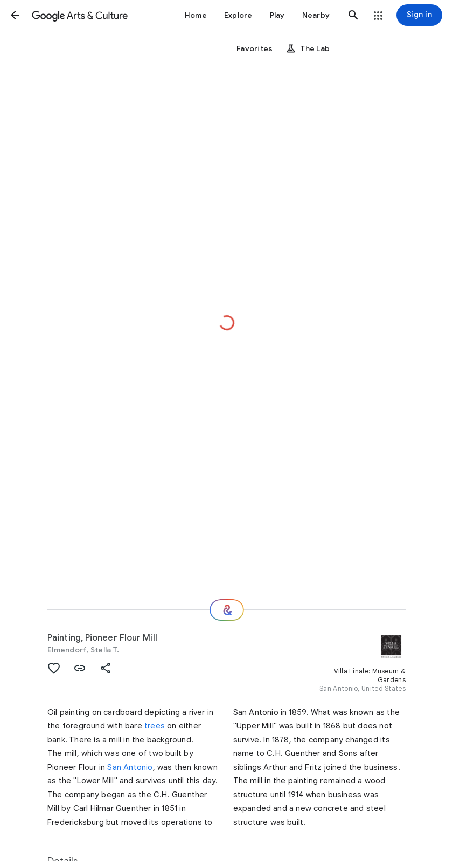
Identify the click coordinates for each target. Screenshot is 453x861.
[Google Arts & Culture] (79, 15)
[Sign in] (419, 15)
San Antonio (129, 767)
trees (154, 726)
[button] (15, 15)
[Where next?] (227, 610)
